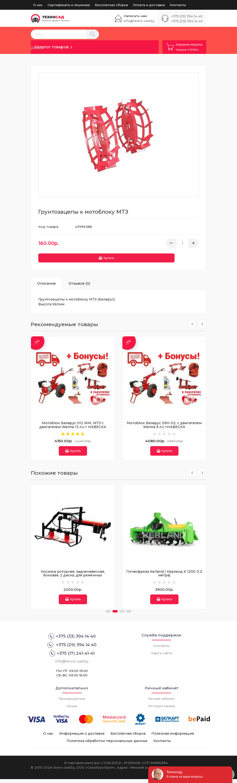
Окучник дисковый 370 (68, 572)
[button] (108, 615)
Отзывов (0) (79, 281)
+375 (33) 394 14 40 (186, 16)
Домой (37, 48)
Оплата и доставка (149, 5)
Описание (46, 281)
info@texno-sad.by (139, 21)
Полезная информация (172, 737)
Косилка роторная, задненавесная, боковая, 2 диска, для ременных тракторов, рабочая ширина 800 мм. (159, 576)
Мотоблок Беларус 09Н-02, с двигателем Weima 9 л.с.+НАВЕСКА (164, 423)
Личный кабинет (161, 702)
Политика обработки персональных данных (107, 745)
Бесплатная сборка (111, 5)
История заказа (161, 710)
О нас (38, 5)
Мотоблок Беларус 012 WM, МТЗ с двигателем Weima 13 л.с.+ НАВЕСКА (72, 423)
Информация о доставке (82, 737)
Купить (57, 256)
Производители (71, 702)
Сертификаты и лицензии (69, 5)
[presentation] (191, 322)
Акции (72, 710)
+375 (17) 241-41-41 (72, 657)
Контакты (178, 5)
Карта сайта (161, 657)
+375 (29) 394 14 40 (187, 21)
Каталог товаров (51, 47)
